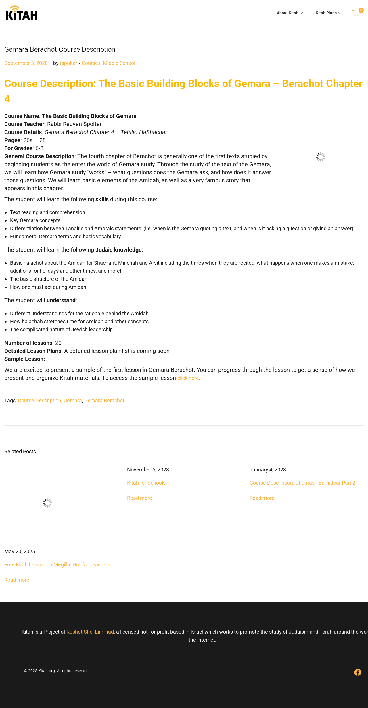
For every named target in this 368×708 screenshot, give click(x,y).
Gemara (73, 400)
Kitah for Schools (146, 483)
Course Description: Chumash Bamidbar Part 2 (302, 483)
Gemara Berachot (104, 400)
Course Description (39, 400)
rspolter (68, 63)
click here (188, 378)
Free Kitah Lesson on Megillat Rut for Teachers (57, 565)
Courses (91, 63)
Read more (16, 580)
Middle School (119, 63)
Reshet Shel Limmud (90, 632)
